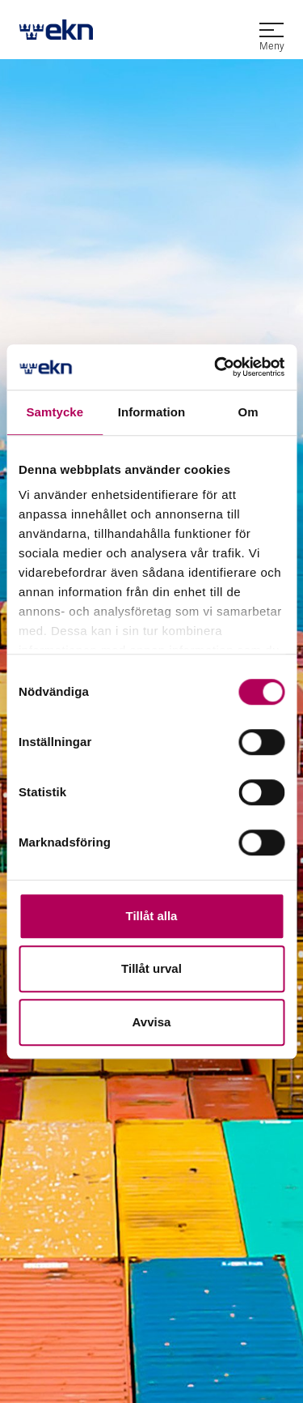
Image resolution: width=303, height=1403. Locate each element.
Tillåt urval (151, 968)
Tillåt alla (152, 916)
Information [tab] (152, 412)
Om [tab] (248, 412)
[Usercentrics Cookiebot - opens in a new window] (215, 366)
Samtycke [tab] (54, 412)
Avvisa (152, 1022)
